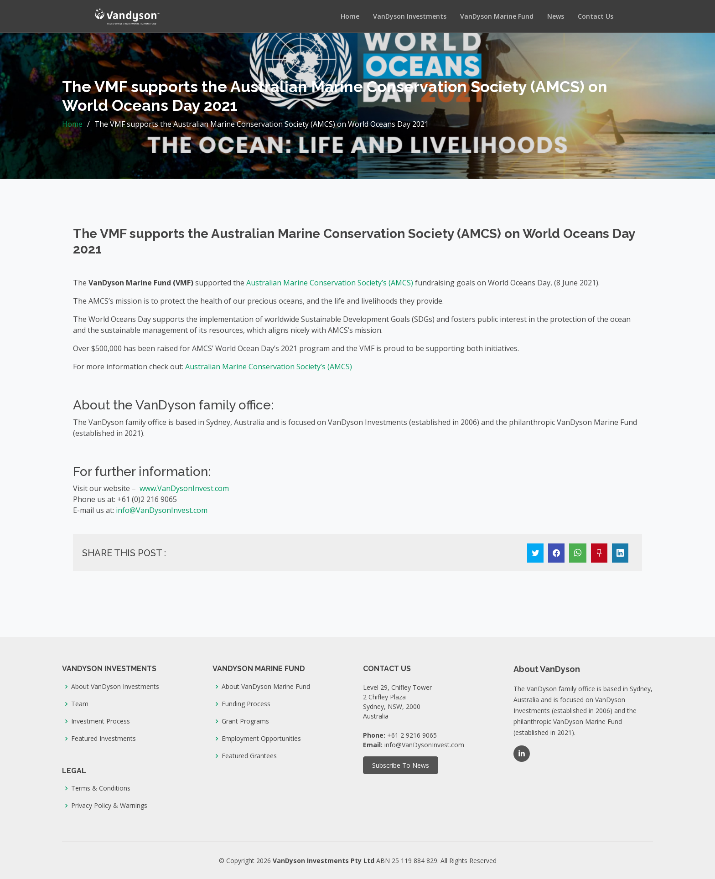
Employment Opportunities (261, 738)
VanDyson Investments (409, 16)
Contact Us (595, 16)
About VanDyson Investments (115, 686)
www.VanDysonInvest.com (184, 488)
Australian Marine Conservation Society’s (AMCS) (329, 283)
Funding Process (246, 704)
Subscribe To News (400, 765)
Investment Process (100, 721)
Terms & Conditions (100, 788)
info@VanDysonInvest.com (161, 510)
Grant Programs (245, 721)
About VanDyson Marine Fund (266, 686)
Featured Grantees (249, 756)
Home (350, 16)
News (555, 16)
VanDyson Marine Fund (497, 16)
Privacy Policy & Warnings (109, 805)
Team (79, 704)
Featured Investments (103, 738)
